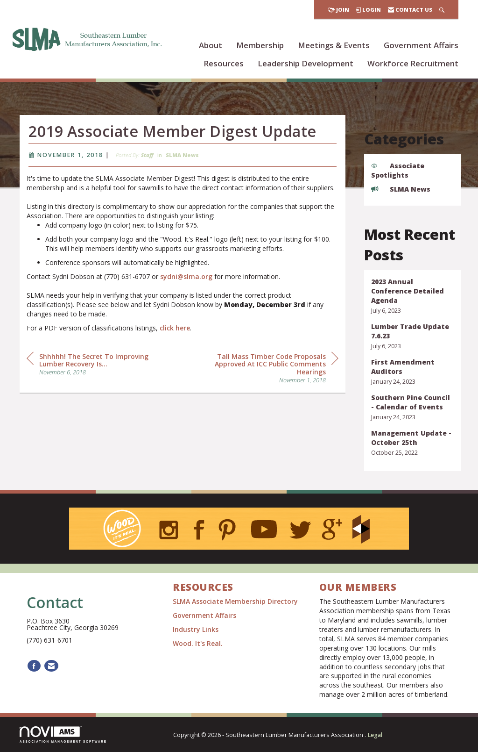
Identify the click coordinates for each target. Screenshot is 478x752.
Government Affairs (421, 45)
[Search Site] (441, 9)
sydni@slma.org (186, 293)
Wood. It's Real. (198, 643)
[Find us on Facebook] (34, 666)
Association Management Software (63, 734)
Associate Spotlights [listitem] (397, 170)
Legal (374, 735)
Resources (224, 63)
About (210, 45)
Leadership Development (305, 63)
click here (175, 345)
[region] (268, 385)
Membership (260, 45)
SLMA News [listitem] (400, 189)
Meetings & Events (334, 45)
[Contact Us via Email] (51, 666)
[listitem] (412, 296)
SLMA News (182, 172)
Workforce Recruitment (412, 63)
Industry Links (195, 629)
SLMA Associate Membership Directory (236, 601)
